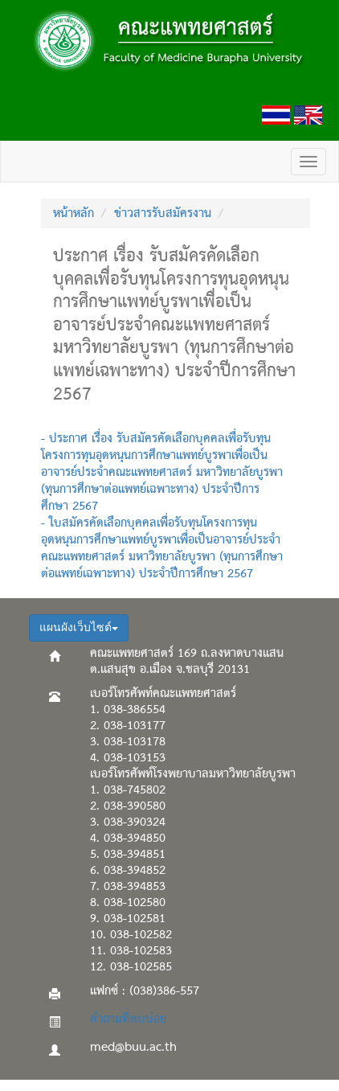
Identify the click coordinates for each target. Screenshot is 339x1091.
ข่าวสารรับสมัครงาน (162, 214)
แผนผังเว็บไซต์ (78, 627)
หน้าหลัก (73, 214)
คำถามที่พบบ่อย (128, 1019)
